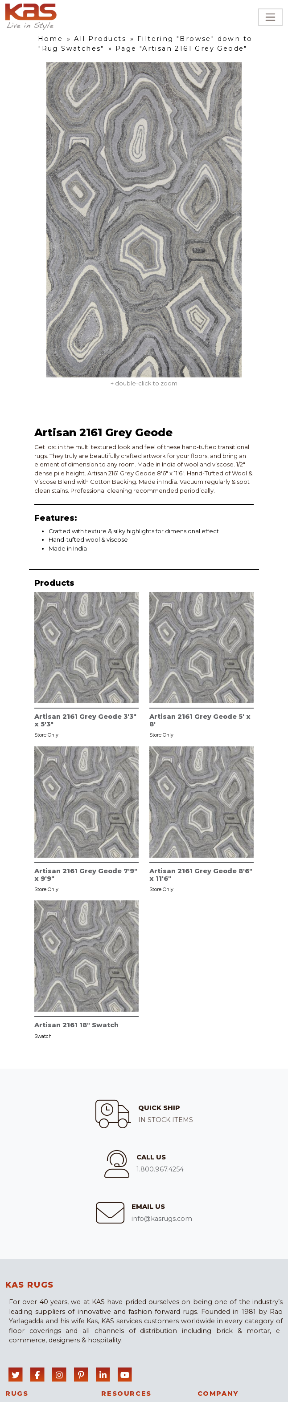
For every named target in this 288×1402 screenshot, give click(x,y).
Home (50, 39)
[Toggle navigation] (270, 17)
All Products (100, 39)
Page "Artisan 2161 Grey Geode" (181, 49)
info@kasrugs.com (162, 1219)
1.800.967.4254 (160, 1169)
